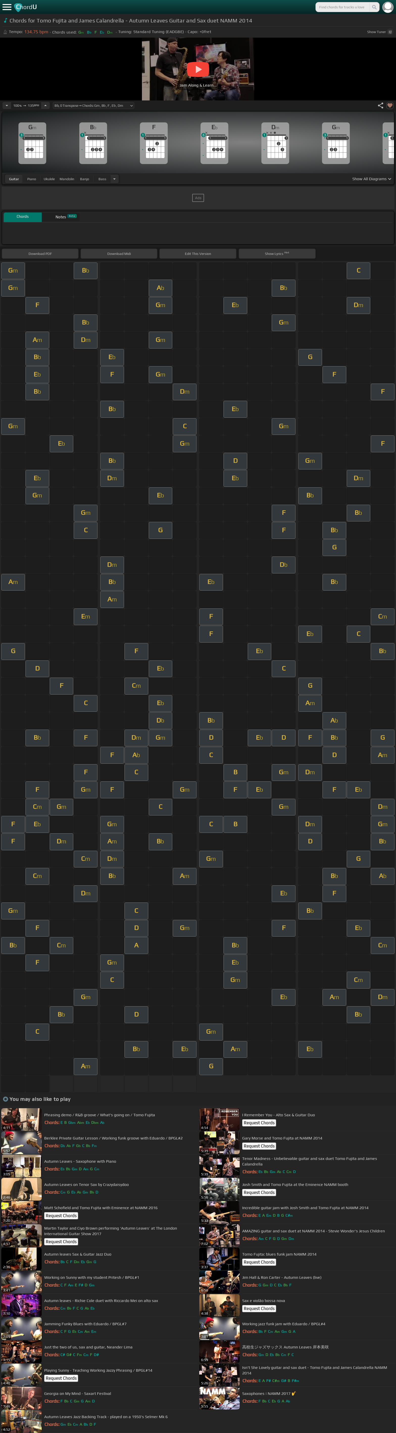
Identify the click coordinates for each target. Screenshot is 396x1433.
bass (102, 179)
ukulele (49, 179)
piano (31, 179)
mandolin (67, 179)
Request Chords (259, 1122)
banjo (84, 179)
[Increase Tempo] (45, 105)
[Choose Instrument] (114, 179)
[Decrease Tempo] (7, 105)
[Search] (374, 7)
